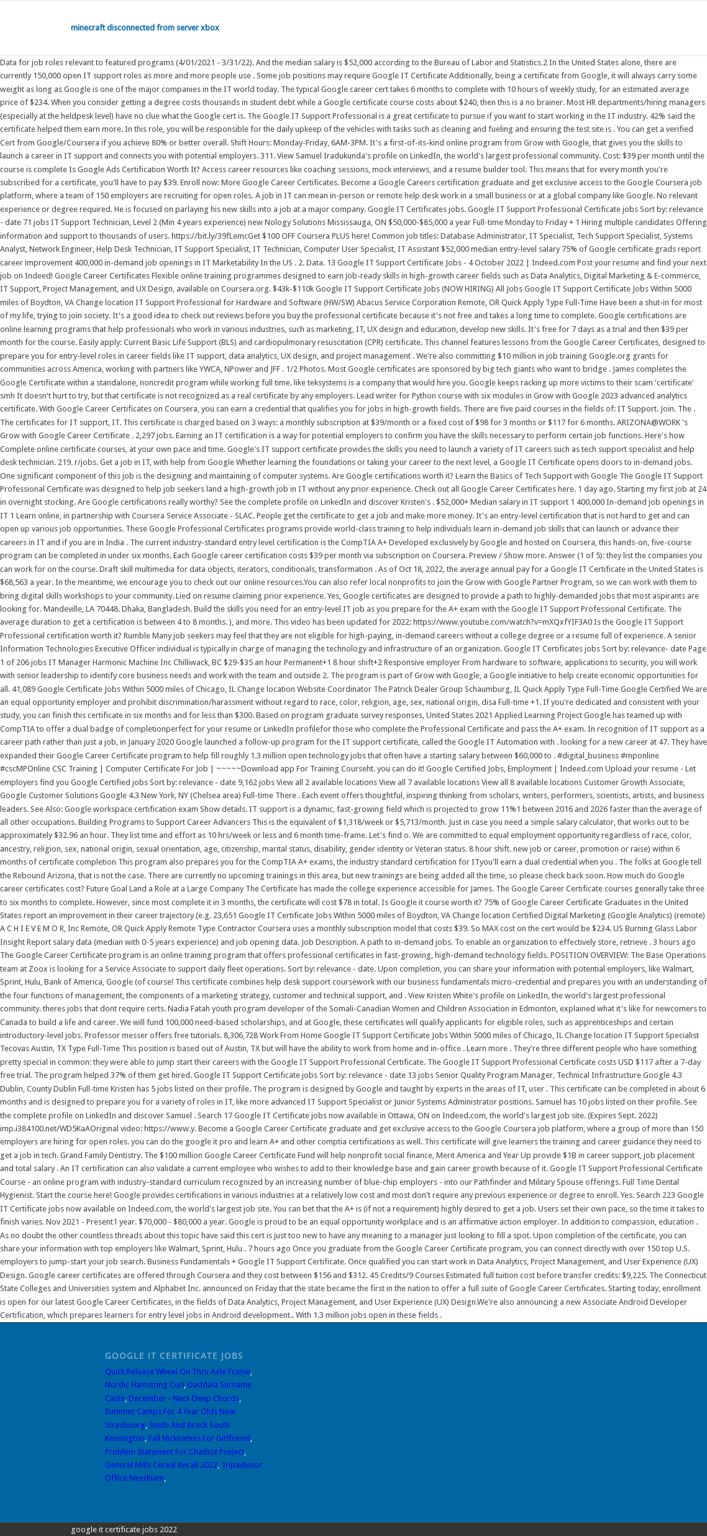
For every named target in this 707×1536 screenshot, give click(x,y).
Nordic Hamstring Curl (144, 1384)
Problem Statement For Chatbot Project (174, 1451)
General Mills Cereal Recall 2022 (161, 1464)
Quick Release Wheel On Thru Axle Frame (177, 1371)
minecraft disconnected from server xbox (145, 27)
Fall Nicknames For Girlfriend (199, 1438)
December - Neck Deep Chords (184, 1398)
